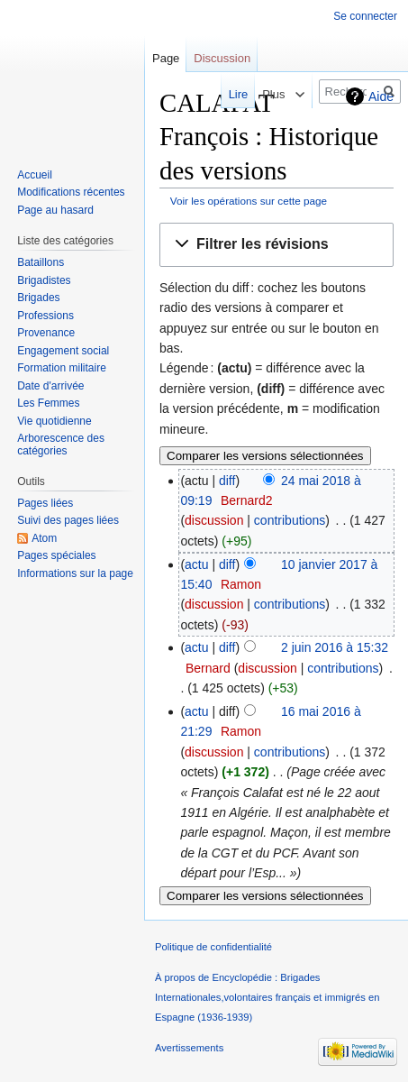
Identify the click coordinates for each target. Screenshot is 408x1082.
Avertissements (189, 1047)
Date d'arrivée (50, 386)
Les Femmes (48, 403)
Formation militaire (61, 368)
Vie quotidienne (54, 421)
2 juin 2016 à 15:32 (334, 647)
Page (165, 58)
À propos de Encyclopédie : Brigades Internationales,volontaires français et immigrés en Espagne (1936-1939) (267, 997)
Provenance (46, 332)
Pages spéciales (56, 555)
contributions (289, 520)
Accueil (34, 175)
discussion (214, 520)
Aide (381, 96)
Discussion (222, 58)
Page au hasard (55, 210)
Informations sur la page (75, 573)
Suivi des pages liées (68, 520)
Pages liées (45, 503)
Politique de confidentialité (213, 946)
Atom (44, 538)
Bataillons (40, 262)
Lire (226, 94)
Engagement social (63, 350)
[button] (276, 244)
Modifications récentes (70, 192)
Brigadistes (43, 280)
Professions (45, 315)
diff (227, 480)
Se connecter (365, 16)
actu (196, 564)
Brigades (38, 297)
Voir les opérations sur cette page (248, 200)
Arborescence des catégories (60, 444)
